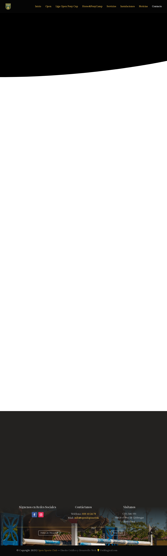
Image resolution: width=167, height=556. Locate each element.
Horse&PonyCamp (92, 6)
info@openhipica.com (86, 517)
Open (48, 6)
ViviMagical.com (108, 550)
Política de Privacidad (49, 533)
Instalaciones (127, 6)
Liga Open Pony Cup (67, 6)
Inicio (38, 6)
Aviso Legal (118, 533)
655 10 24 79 (89, 514)
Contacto (157, 6)
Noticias (143, 6)
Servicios (111, 6)
